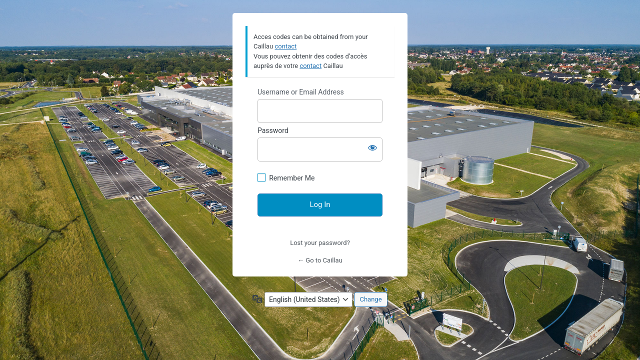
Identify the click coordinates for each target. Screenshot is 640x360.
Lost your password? (320, 242)
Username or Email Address (301, 92)
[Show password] (372, 148)
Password (273, 130)
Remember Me (291, 178)
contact (285, 46)
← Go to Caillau (320, 260)
